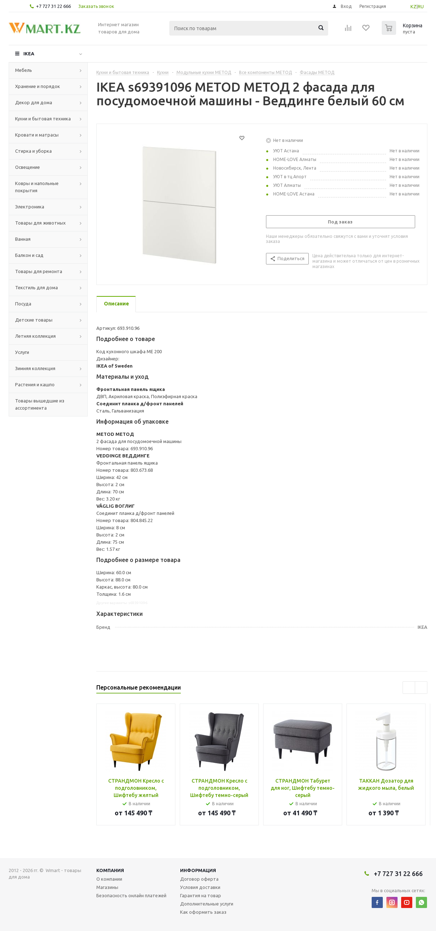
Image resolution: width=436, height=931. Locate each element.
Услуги (22, 352)
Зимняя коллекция (35, 368)
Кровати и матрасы (37, 134)
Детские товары (33, 319)
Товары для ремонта (38, 271)
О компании (109, 878)
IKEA (28, 53)
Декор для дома (33, 102)
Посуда (23, 303)
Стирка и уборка (33, 150)
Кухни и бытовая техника (43, 118)
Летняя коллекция (35, 335)
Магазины (107, 887)
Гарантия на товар (200, 895)
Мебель (23, 70)
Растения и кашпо (35, 384)
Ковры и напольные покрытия (37, 187)
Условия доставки (200, 887)
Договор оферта (199, 878)
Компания (110, 870)
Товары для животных (40, 222)
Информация (198, 870)
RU (421, 6)
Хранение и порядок (37, 86)
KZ (413, 6)
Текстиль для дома (36, 287)
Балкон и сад (29, 255)
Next (421, 687)
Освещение (27, 167)
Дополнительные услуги (206, 903)
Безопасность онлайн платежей (131, 895)
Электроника (29, 206)
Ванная (23, 238)
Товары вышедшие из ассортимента (39, 404)
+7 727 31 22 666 (53, 6)
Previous (409, 687)
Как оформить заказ (203, 911)
